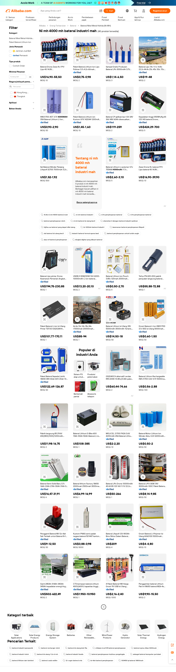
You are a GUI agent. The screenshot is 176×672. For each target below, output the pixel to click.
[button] (100, 10)
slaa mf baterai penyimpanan (54, 240)
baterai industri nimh (19, 654)
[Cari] (109, 11)
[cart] (136, 11)
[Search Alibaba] (69, 10)
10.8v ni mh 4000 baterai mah (54, 215)
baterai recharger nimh (49, 648)
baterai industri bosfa (73, 654)
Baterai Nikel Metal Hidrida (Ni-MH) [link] (95, 26)
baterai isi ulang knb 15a (76, 648)
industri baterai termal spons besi (84, 233)
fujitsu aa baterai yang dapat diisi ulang (58, 227)
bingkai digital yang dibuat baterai (87, 240)
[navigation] (21, 317)
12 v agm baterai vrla (72, 660)
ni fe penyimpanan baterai (110, 215)
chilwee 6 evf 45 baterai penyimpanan (109, 648)
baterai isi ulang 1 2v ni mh (46, 654)
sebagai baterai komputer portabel (145, 654)
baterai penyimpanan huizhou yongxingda (107, 654)
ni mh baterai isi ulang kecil (83, 221)
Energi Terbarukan (58, 26)
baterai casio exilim (48, 660)
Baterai (73, 26)
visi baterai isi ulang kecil (52, 233)
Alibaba (42, 26)
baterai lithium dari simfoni (21, 660)
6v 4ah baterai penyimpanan (100, 660)
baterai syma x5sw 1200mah (144, 648)
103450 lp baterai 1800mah (130, 660)
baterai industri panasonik (21, 648)
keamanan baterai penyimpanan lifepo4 (127, 227)
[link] (172, 645)
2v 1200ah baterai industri (92, 227)
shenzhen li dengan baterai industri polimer (119, 221)
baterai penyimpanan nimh (53, 221)
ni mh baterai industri (83, 215)
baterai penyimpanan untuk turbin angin (121, 233)
